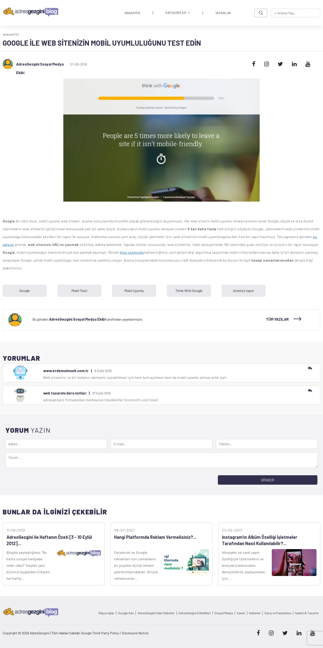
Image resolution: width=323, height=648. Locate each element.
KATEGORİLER (178, 13)
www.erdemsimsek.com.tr (66, 370)
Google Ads (126, 613)
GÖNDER (267, 480)
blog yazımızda (132, 252)
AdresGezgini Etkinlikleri (194, 613)
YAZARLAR (223, 13)
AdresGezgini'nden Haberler (156, 613)
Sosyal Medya (224, 613)
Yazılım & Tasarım (307, 613)
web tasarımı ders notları (64, 393)
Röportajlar (106, 613)
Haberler (255, 613)
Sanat (241, 613)
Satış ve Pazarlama (277, 613)
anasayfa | (11, 34)
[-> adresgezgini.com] (295, 13)
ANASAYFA (132, 13)
